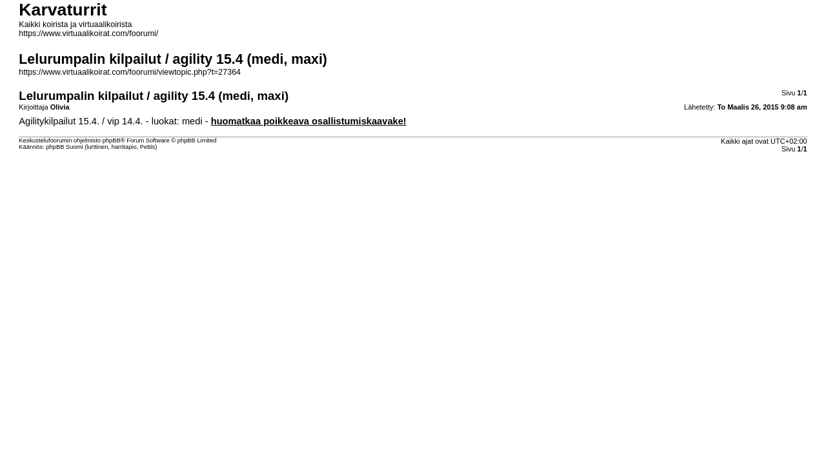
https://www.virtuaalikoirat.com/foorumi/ (88, 33)
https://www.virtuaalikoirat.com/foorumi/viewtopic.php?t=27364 (130, 72)
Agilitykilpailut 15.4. (59, 121)
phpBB (112, 140)
